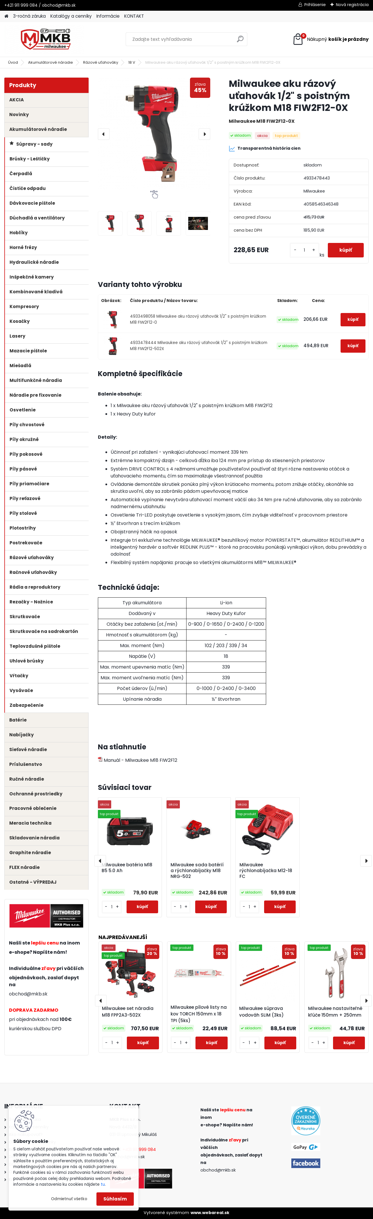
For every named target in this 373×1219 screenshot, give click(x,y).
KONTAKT (134, 16)
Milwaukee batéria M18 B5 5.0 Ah (127, 868)
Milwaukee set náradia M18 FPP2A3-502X (127, 1011)
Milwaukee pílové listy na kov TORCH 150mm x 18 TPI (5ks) (199, 1014)
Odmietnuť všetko (69, 1199)
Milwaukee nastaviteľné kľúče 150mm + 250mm (335, 1011)
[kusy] (304, 250)
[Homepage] (6, 16)
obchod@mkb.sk (28, 994)
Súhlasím (115, 1199)
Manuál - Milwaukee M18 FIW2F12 (137, 760)
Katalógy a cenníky (71, 16)
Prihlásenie (315, 5)
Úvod (13, 62)
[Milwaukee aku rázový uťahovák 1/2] (110, 223)
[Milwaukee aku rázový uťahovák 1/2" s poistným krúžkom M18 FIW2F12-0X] (154, 134)
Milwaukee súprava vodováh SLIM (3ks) (261, 1011)
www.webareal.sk (210, 1213)
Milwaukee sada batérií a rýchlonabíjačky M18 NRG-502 (197, 870)
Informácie (108, 16)
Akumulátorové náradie (50, 62)
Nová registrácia (352, 5)
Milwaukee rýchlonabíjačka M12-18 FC (265, 870)
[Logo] (44, 39)
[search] (240, 41)
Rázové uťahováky (100, 62)
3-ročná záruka (29, 16)
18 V (131, 62)
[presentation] (103, 134)
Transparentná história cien (265, 148)
